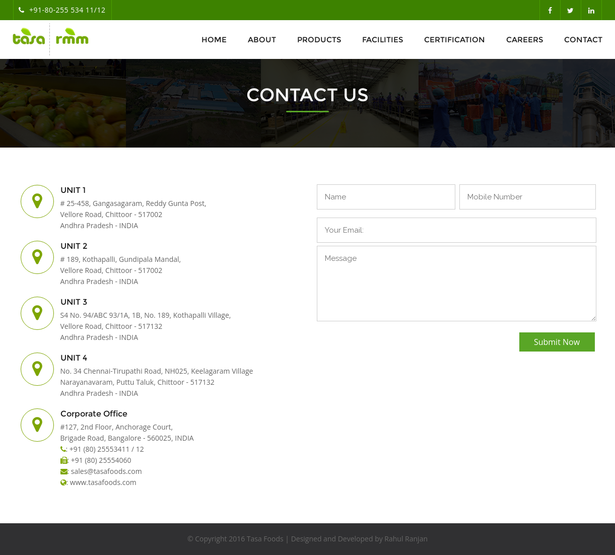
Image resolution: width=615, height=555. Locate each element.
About (262, 39)
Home (214, 39)
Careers (524, 39)
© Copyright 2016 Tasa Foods (235, 538)
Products (319, 39)
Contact (583, 39)
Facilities (382, 39)
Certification (454, 39)
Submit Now (557, 342)
